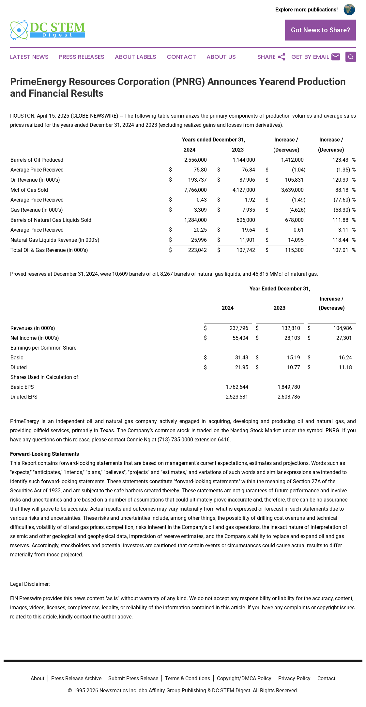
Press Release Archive (76, 678)
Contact (181, 56)
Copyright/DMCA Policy (244, 678)
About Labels (135, 56)
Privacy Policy (294, 678)
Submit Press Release (133, 678)
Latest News (29, 56)
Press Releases (81, 56)
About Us (221, 56)
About (37, 678)
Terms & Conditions (187, 678)
